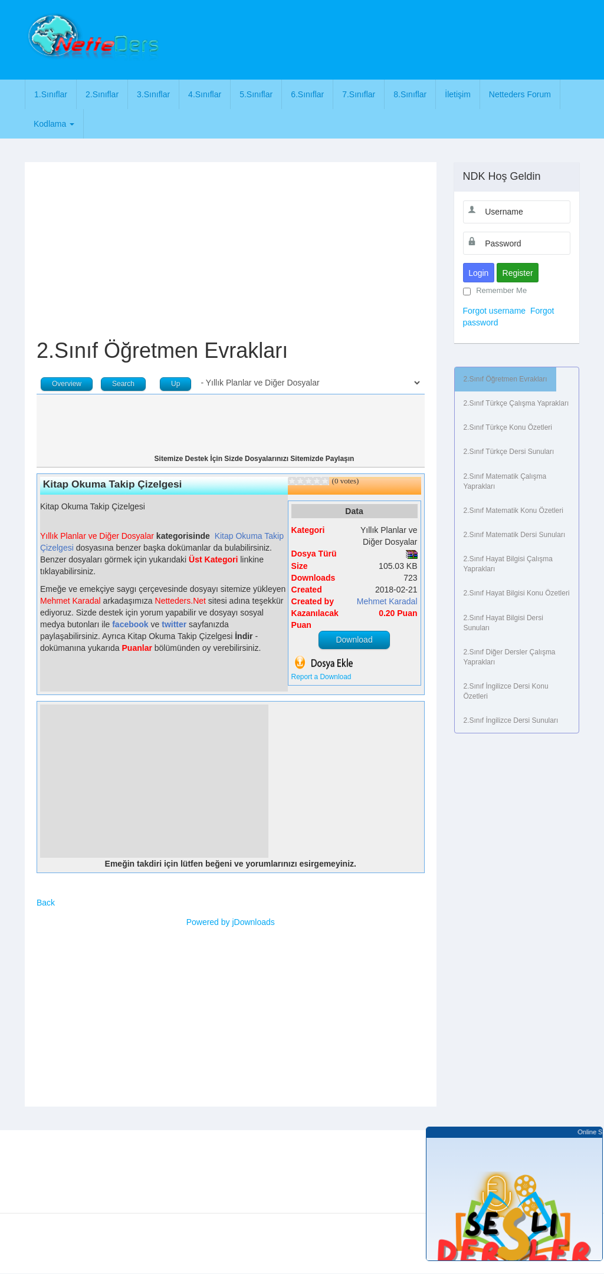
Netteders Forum (520, 94)
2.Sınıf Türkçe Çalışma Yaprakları (516, 403)
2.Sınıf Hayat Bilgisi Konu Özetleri (517, 593)
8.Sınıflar (409, 94)
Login (478, 273)
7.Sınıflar (358, 94)
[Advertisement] (383, 38)
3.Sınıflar (153, 94)
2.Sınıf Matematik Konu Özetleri (513, 510)
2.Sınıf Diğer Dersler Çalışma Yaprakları (510, 657)
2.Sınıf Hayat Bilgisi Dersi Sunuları (503, 623)
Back (46, 902)
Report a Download (321, 677)
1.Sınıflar (50, 94)
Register (518, 273)
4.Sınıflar (204, 94)
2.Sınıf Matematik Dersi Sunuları (515, 535)
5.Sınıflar (256, 94)
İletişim (458, 94)
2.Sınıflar (102, 94)
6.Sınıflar (307, 94)
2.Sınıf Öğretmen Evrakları (505, 379)
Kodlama (54, 124)
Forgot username (494, 310)
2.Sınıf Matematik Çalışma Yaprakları (505, 481)
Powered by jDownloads (230, 922)
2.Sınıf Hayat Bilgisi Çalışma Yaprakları (508, 564)
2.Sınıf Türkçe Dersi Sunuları (509, 451)
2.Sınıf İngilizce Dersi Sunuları (511, 720)
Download (354, 639)
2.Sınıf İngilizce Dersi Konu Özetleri (506, 691)
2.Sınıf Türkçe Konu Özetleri (508, 427)
